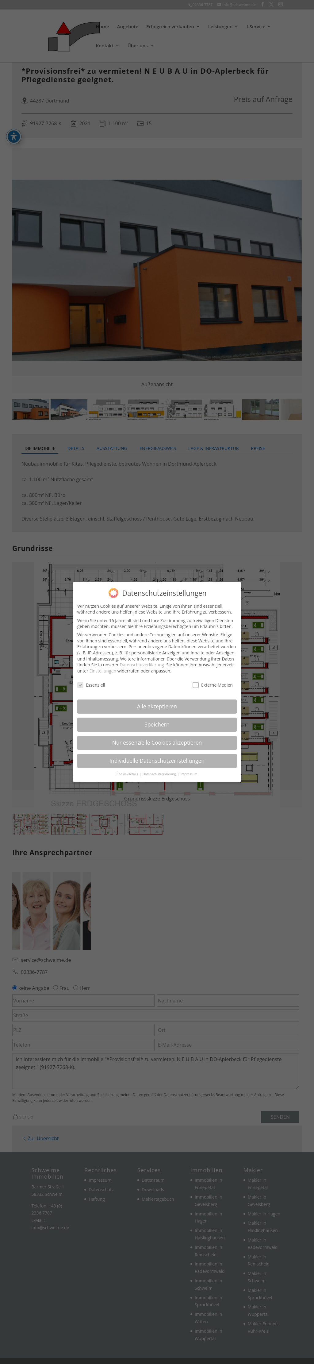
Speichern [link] (156, 724)
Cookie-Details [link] (128, 774)
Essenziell (91, 685)
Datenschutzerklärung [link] (142, 665)
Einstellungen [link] (102, 671)
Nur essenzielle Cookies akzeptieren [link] (157, 742)
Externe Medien (213, 685)
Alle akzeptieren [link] (157, 706)
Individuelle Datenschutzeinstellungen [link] (157, 760)
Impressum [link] (189, 774)
